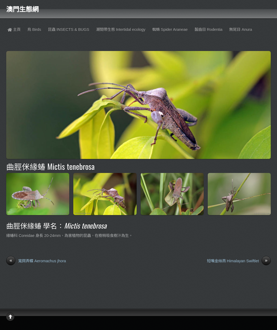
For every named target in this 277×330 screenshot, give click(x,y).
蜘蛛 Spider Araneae (170, 29)
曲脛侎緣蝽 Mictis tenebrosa (50, 166)
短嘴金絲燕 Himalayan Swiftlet (239, 261)
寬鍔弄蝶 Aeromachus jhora (36, 261)
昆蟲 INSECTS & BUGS (68, 29)
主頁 (14, 29)
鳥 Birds (34, 29)
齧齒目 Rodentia (208, 29)
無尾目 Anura (240, 29)
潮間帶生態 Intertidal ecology (121, 29)
